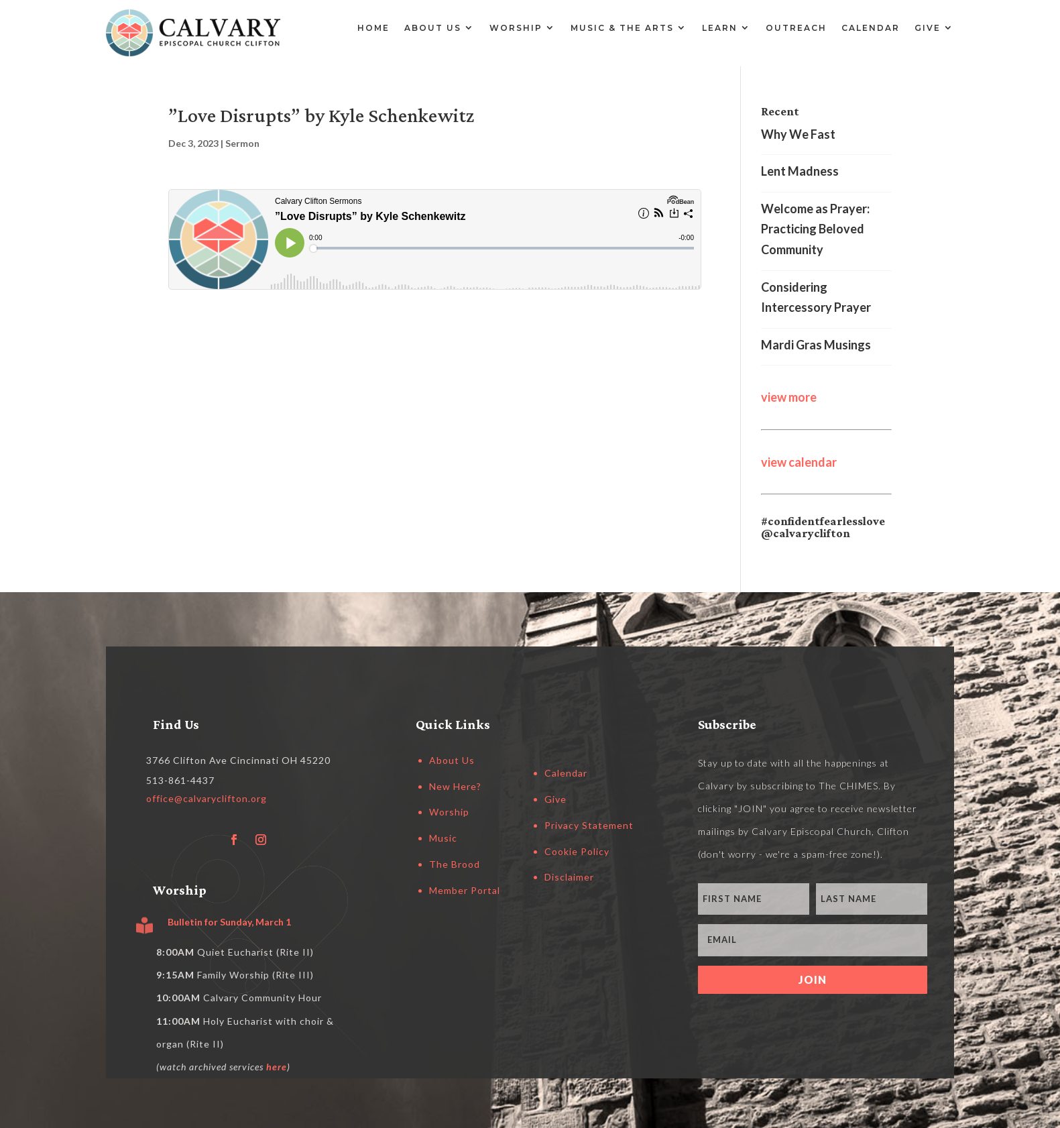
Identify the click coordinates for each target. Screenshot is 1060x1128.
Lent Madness (800, 171)
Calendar (870, 28)
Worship (515, 28)
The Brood (454, 864)
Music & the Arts (622, 28)
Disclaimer (569, 877)
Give (928, 28)
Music (443, 838)
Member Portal (464, 890)
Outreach (796, 28)
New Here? (455, 786)
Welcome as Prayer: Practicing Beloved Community (815, 229)
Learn (720, 28)
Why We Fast (798, 134)
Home (373, 28)
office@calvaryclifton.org (206, 798)
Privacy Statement (589, 825)
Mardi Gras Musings (816, 344)
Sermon (242, 143)
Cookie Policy (576, 851)
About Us (432, 28)
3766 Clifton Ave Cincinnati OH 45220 (238, 760)
